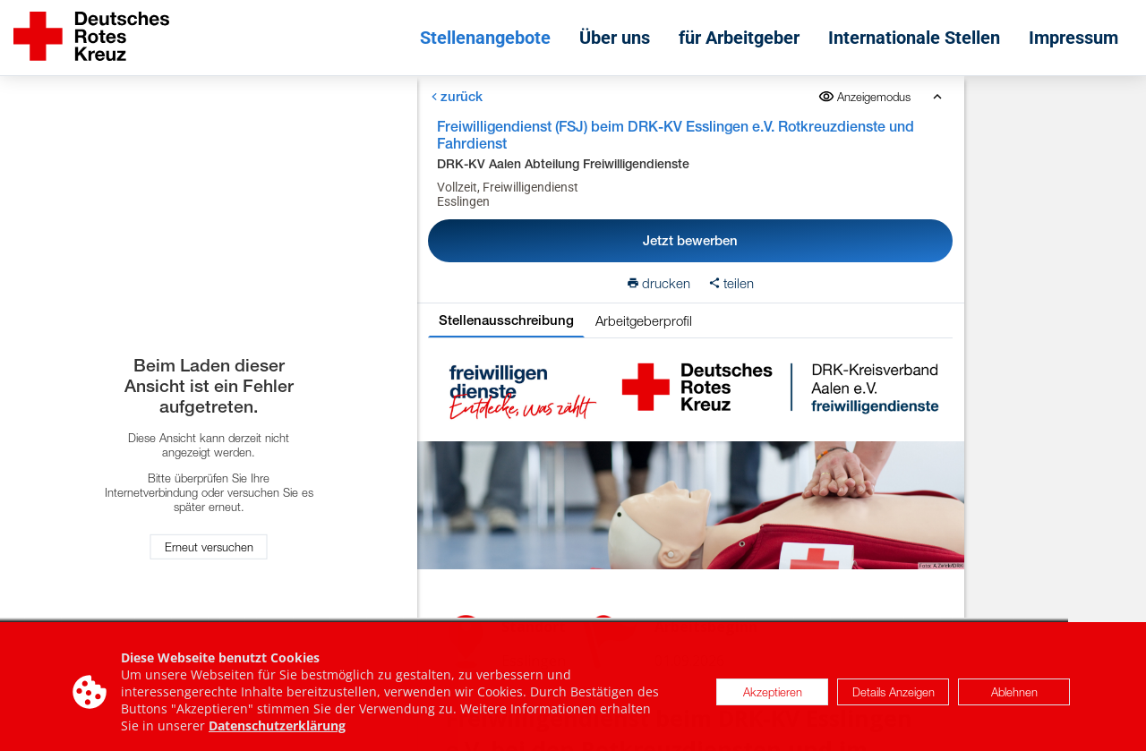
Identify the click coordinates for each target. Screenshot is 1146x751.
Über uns (614, 37)
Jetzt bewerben (690, 240)
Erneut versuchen (209, 547)
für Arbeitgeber (739, 37)
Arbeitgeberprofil (643, 320)
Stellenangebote (485, 37)
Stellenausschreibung (506, 320)
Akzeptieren (772, 696)
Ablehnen (1014, 696)
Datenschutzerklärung (277, 729)
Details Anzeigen (893, 696)
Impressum (1073, 37)
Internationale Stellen (914, 37)
